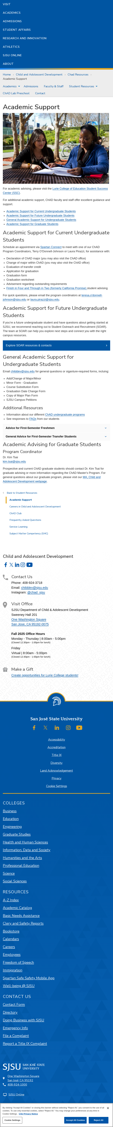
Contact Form (14, 1004)
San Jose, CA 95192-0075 (30, 624)
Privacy (56, 778)
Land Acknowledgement (56, 771)
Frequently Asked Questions (25, 520)
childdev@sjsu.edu (23, 371)
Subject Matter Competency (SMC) (28, 533)
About (8, 64)
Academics (12, 13)
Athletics (11, 47)
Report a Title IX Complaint (25, 1043)
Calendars (11, 938)
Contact (40, 93)
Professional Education (21, 865)
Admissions (12, 21)
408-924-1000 (17, 1085)
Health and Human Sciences (25, 842)
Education (11, 818)
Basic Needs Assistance (21, 915)
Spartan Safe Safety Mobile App (28, 978)
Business (10, 811)
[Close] (107, 1108)
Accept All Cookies (75, 1120)
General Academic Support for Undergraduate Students (41, 219)
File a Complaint (16, 1035)
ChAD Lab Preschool (16, 93)
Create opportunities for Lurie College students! (44, 675)
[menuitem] (10, 86)
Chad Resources (78, 74)
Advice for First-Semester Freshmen (30, 428)
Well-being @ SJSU (19, 985)
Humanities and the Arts (22, 857)
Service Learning (18, 527)
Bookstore (11, 931)
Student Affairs (17, 30)
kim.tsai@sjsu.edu (14, 461)
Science (9, 873)
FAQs (32, 418)
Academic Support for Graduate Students (32, 224)
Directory (10, 1012)
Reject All (98, 1120)
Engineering (12, 826)
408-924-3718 (32, 582)
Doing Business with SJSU (23, 1020)
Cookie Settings (56, 786)
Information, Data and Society (26, 849)
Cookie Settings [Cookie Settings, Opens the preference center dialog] (12, 1120)
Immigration (12, 970)
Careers (9, 946)
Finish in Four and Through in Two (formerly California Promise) (46, 288)
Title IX (57, 755)
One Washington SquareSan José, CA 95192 (23, 1078)
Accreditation (56, 747)
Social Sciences (15, 881)
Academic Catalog (17, 907)
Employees (12, 954)
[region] (56, 1115)
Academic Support (15, 79)
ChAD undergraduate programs (65, 414)
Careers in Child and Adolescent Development (35, 506)
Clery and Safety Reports (23, 923)
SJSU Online (12, 55)
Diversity (56, 763)
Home (7, 74)
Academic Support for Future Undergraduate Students (40, 215)
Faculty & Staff (53, 86)
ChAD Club (15, 513)
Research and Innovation (25, 38)
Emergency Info (15, 1028)
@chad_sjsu (36, 592)
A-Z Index (11, 900)
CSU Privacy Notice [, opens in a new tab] (28, 1114)
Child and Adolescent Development (39, 74)
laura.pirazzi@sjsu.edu (44, 299)
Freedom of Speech (18, 962)
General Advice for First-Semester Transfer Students (41, 436)
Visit (7, 4)
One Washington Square (28, 619)
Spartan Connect (51, 247)
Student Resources (81, 86)
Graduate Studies (17, 834)
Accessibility (56, 740)
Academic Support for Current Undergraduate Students (41, 211)
